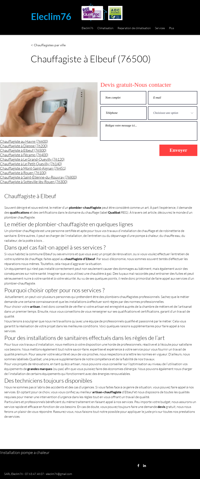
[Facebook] (138, 466)
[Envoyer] (178, 150)
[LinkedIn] (144, 466)
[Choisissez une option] (172, 113)
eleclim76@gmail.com (59, 474)
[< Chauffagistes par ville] (48, 45)
